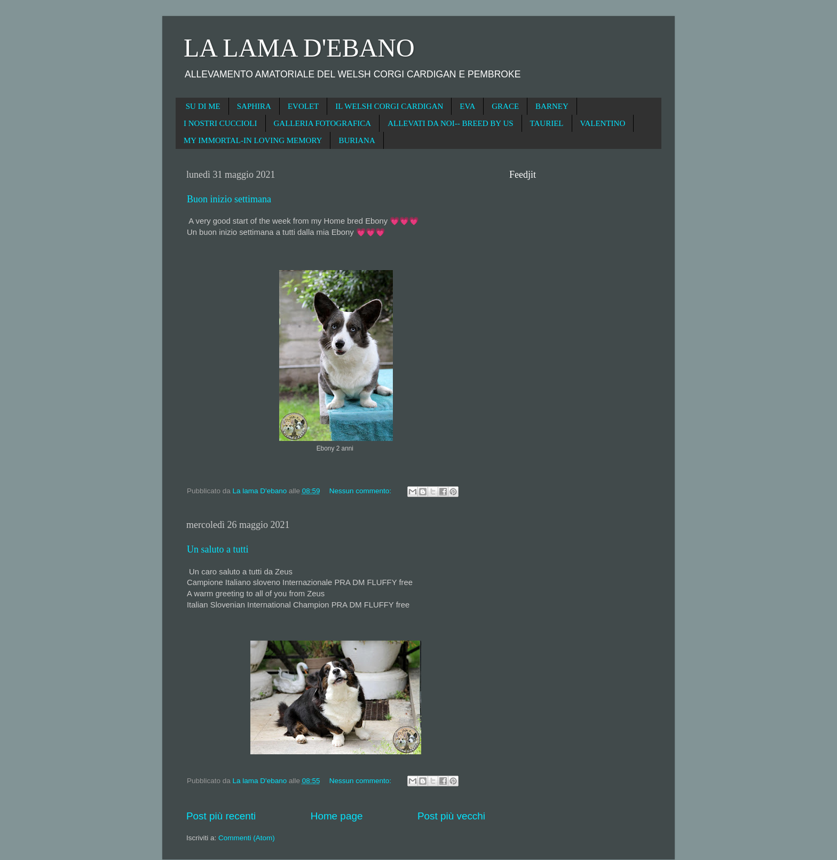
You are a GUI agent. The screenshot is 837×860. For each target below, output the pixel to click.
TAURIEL (547, 123)
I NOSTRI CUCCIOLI (220, 123)
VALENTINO (603, 123)
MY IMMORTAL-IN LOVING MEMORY (253, 140)
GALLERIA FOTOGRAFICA (323, 123)
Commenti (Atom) (246, 838)
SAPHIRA (254, 106)
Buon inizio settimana (229, 199)
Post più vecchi (451, 816)
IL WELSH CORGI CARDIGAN (389, 106)
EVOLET (303, 106)
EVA (467, 106)
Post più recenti (221, 816)
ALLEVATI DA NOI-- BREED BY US (450, 123)
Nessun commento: (361, 491)
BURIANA (356, 140)
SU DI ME (203, 106)
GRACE (505, 106)
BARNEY (551, 106)
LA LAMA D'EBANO (299, 48)
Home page (337, 816)
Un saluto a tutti (218, 549)
